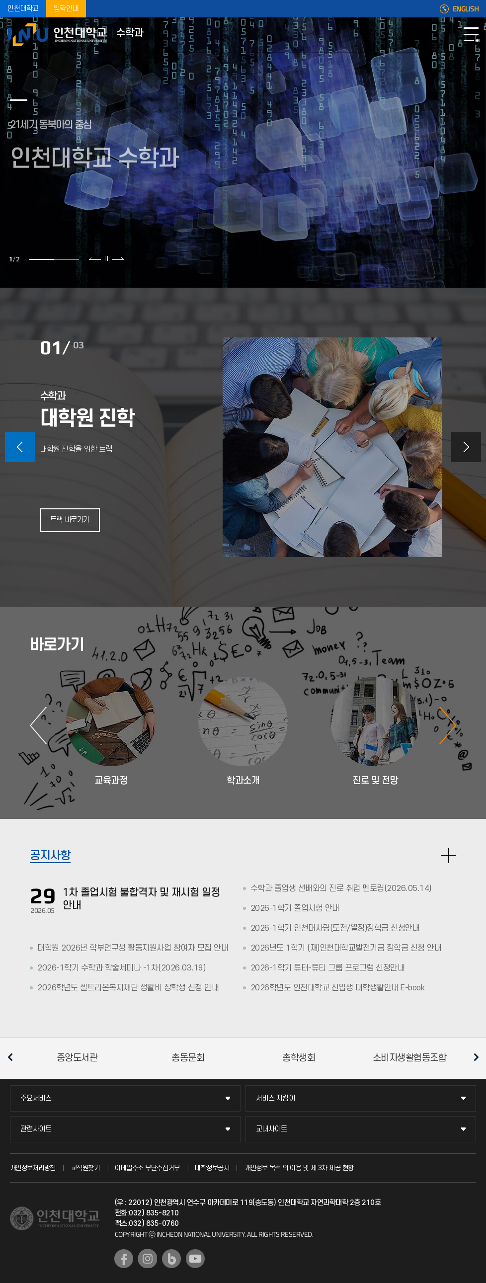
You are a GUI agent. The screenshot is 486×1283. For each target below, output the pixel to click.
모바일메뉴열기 (471, 34)
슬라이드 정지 (106, 258)
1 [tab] (41, 259)
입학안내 (66, 8)
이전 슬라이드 (95, 258)
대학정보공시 (212, 1168)
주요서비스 (36, 1098)
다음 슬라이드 (117, 258)
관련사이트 (36, 1129)
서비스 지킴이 (275, 1098)
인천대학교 (23, 8)
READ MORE (448, 855)
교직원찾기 (85, 1168)
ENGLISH (466, 8)
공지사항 (50, 855)
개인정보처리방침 (33, 1168)
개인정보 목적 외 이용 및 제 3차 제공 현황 (299, 1168)
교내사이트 (271, 1129)
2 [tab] (66, 259)
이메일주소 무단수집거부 (147, 1168)
